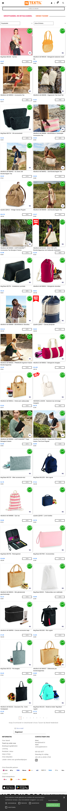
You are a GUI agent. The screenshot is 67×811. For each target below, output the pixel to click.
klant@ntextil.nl (40, 742)
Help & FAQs (6, 754)
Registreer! (19, 732)
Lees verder (40, 800)
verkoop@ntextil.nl (41, 747)
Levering (5, 749)
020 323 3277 (39, 751)
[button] (51, 3)
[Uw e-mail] (30, 728)
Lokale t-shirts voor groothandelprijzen (14, 759)
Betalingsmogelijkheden (10, 746)
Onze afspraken (7, 757)
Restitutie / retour (7, 751)
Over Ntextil (6, 740)
